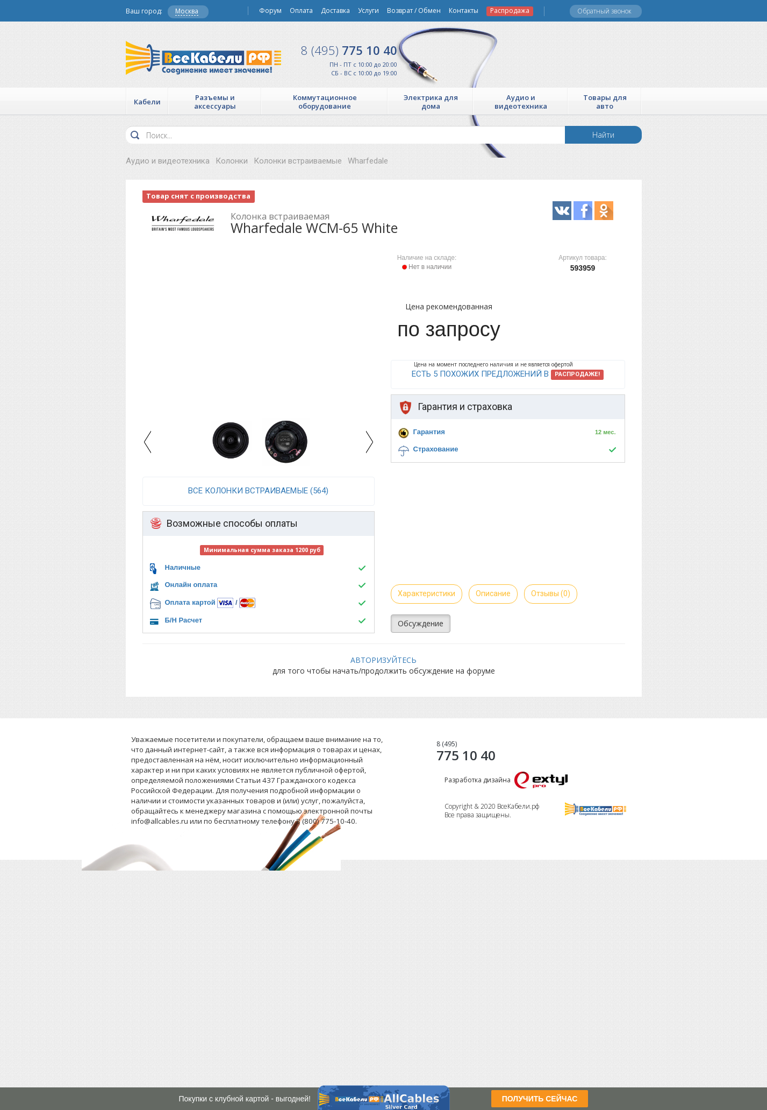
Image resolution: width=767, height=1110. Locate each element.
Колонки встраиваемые (298, 161)
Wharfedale (368, 161)
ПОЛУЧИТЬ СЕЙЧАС (540, 1098)
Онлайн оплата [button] (191, 585)
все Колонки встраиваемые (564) (258, 491)
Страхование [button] (435, 449)
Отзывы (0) (550, 593)
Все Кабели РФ (203, 58)
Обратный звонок (604, 11)
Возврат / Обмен (414, 10)
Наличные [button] (183, 567)
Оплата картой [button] (190, 602)
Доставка (335, 10)
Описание (493, 593)
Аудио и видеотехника (168, 161)
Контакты (463, 10)
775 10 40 (349, 50)
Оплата (301, 10)
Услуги (368, 10)
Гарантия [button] (429, 432)
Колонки (232, 161)
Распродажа (509, 10)
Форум (270, 10)
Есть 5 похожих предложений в (508, 374)
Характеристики (426, 593)
